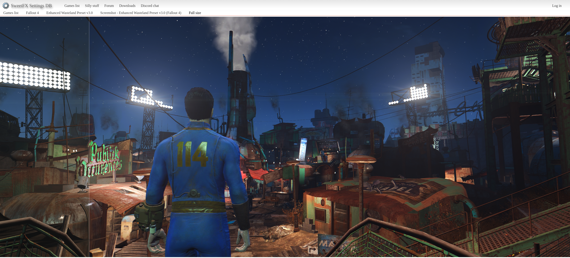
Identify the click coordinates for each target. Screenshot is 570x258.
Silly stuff (92, 6)
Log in (557, 6)
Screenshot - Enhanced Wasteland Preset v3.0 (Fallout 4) (140, 13)
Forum (109, 6)
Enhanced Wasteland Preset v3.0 (69, 13)
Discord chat (150, 6)
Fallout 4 (32, 13)
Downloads (127, 6)
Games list (72, 6)
